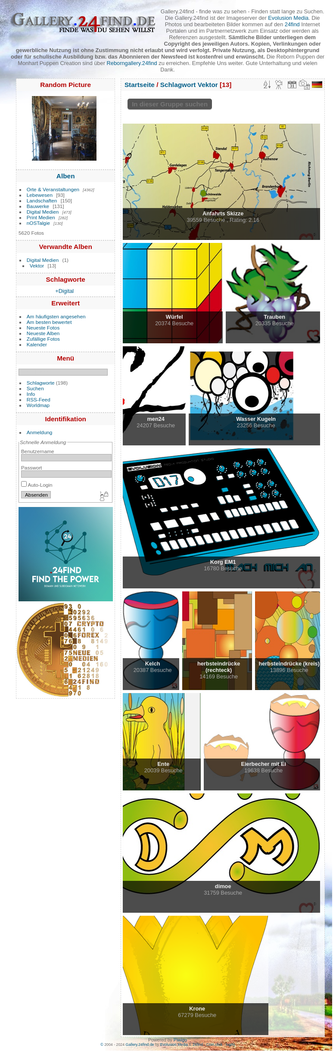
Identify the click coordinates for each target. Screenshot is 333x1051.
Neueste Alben (43, 333)
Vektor (37, 265)
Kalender (37, 344)
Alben (65, 176)
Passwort (31, 467)
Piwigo (180, 1039)
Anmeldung (40, 432)
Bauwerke (38, 206)
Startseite (139, 84)
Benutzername (37, 451)
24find (292, 24)
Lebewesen (40, 195)
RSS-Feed (38, 399)
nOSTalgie (38, 223)
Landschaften (42, 200)
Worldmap (38, 405)
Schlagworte (41, 383)
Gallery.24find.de (140, 1044)
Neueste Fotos (43, 327)
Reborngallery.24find (132, 63)
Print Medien (41, 217)
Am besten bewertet (49, 322)
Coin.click (214, 1044)
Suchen (35, 388)
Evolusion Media (288, 18)
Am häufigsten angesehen (56, 316)
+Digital (64, 291)
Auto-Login (37, 485)
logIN (230, 1044)
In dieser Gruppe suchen (170, 104)
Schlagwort (178, 84)
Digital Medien (43, 212)
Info (31, 394)
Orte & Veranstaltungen (53, 189)
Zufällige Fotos (43, 339)
